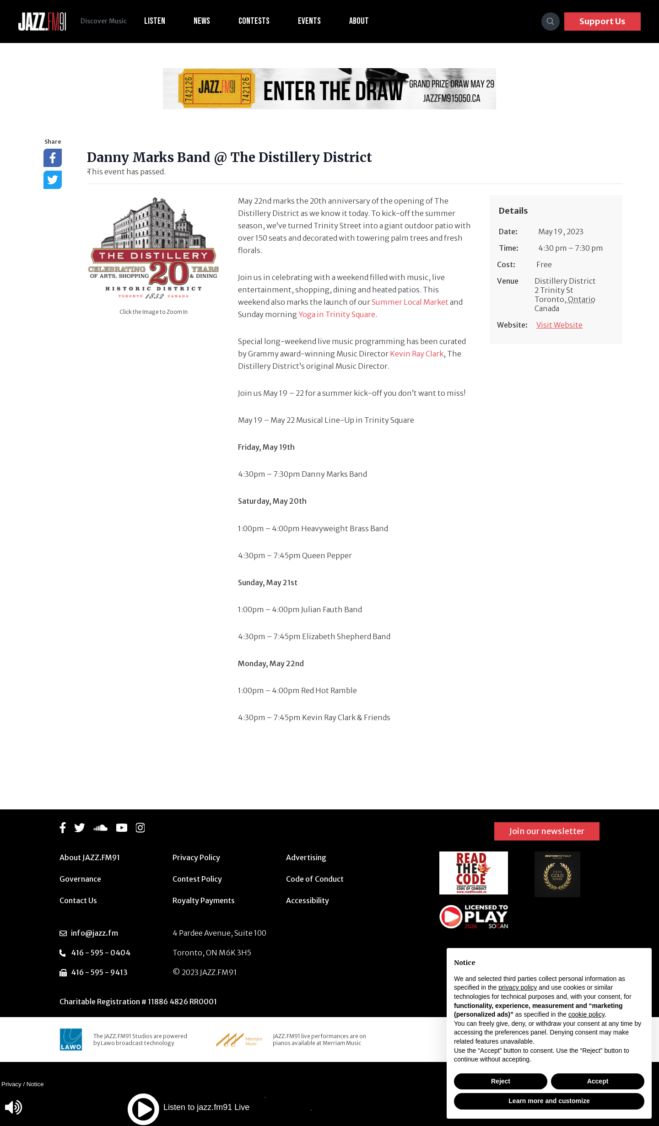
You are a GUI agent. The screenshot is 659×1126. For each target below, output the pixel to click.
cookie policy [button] (586, 1014)
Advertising (306, 857)
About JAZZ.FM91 (89, 857)
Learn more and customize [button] (548, 1100)
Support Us (602, 21)
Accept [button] (598, 1081)
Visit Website (559, 324)
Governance (80, 879)
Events (309, 21)
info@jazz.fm (94, 932)
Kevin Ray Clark (416, 353)
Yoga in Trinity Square (336, 314)
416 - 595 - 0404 (100, 952)
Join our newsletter (546, 831)
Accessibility (307, 900)
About (359, 21)
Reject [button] (500, 1081)
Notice (35, 1084)
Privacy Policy (196, 857)
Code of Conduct (315, 879)
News (202, 21)
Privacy (11, 1084)
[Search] (550, 21)
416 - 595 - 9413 (99, 972)
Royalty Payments (204, 900)
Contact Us (78, 900)
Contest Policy (197, 879)
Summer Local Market (410, 302)
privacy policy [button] (517, 987)
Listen (154, 21)
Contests (254, 21)
